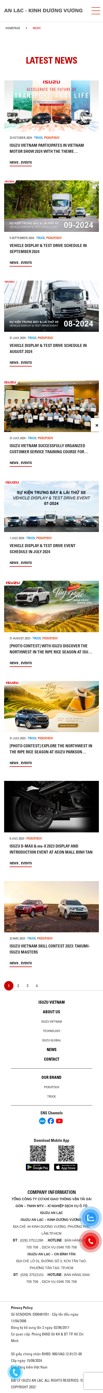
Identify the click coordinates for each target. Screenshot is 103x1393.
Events (26, 162)
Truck (51, 1096)
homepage (12, 28)
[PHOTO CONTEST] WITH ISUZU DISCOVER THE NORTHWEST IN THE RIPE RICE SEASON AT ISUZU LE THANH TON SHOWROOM (51, 652)
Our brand (51, 1077)
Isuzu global (51, 1040)
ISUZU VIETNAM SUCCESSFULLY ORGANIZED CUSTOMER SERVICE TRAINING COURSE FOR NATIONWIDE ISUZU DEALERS (47, 451)
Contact (51, 1059)
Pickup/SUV (51, 1087)
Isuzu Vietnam (51, 1002)
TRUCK (38, 138)
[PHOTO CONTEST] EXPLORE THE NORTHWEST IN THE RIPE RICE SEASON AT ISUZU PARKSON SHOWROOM (51, 752)
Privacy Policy (22, 1307)
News (14, 162)
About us (51, 1011)
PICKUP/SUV (51, 138)
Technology (51, 1031)
